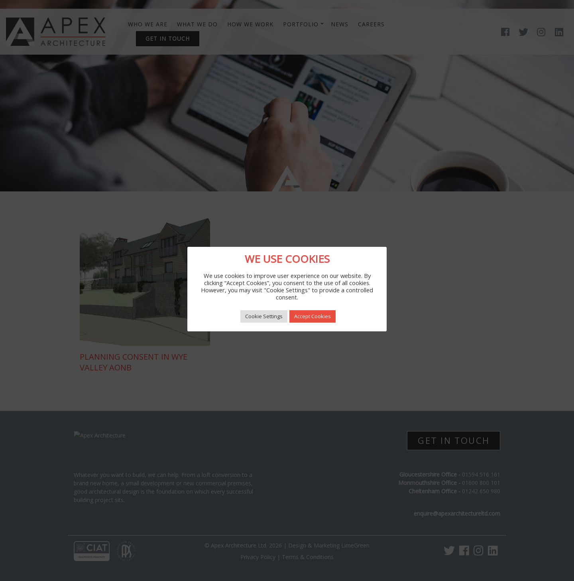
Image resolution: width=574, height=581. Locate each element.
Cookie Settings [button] (264, 316)
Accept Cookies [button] (312, 316)
